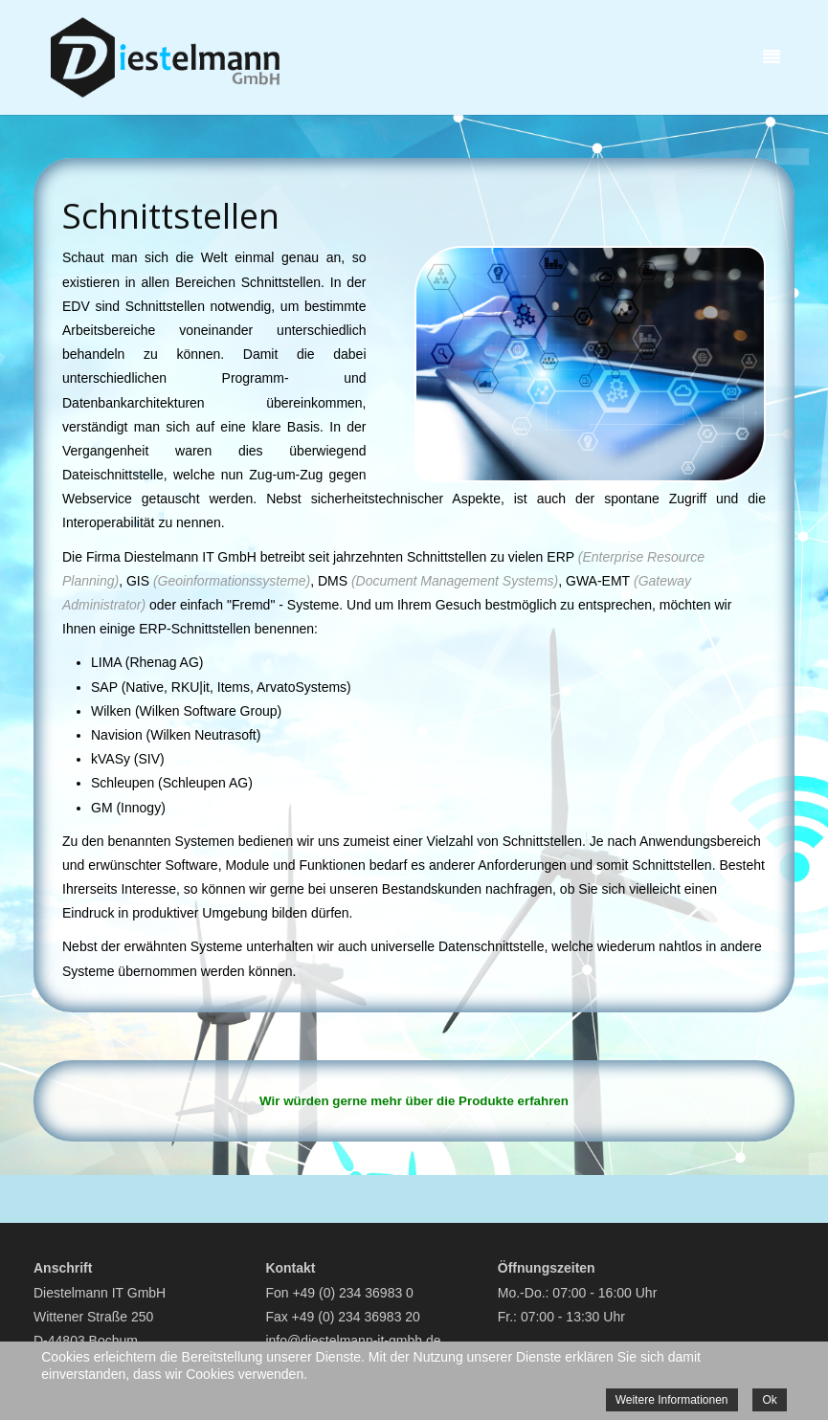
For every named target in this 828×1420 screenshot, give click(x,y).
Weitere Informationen (671, 1400)
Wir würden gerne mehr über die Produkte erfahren (414, 1101)
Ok (769, 1400)
